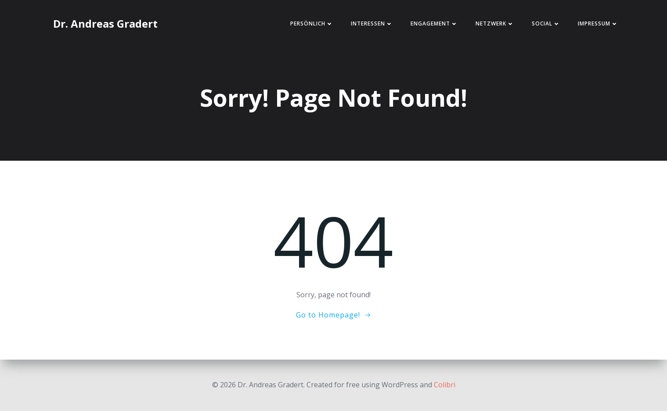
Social (546, 23)
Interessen (372, 23)
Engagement (434, 23)
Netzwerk (495, 23)
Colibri (444, 384)
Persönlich (311, 23)
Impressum (598, 23)
